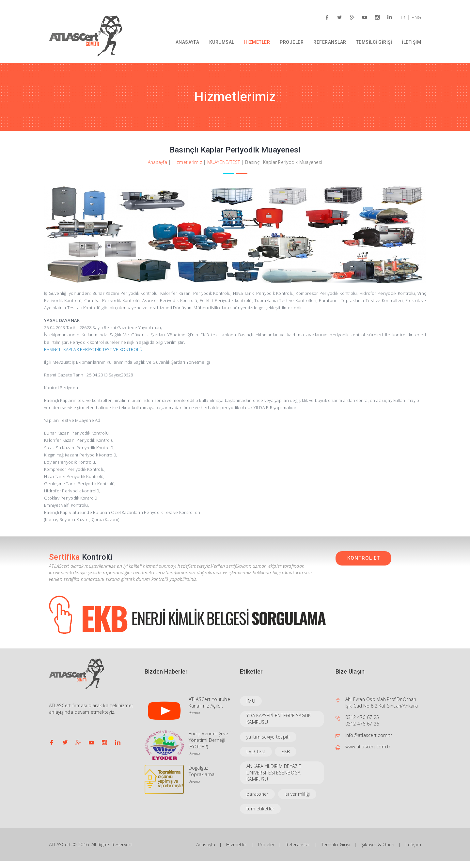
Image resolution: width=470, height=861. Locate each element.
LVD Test (255, 751)
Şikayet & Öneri (378, 844)
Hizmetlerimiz (187, 162)
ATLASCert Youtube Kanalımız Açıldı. (209, 702)
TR (402, 17)
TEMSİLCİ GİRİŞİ (374, 42)
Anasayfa (157, 162)
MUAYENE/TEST (223, 162)
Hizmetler (236, 844)
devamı (194, 712)
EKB (285, 751)
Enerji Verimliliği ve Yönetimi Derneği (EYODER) (208, 740)
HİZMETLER (257, 42)
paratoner (257, 794)
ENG (416, 17)
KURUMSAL (221, 42)
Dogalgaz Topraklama (202, 771)
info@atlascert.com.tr (368, 735)
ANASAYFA (187, 42)
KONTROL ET (363, 558)
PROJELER (292, 42)
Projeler (266, 844)
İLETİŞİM (411, 42)
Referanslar (298, 844)
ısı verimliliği (297, 794)
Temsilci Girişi (336, 844)
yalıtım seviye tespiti (268, 737)
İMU (250, 701)
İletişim (413, 844)
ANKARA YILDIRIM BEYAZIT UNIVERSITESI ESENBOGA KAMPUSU (273, 772)
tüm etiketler (260, 808)
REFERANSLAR (329, 42)
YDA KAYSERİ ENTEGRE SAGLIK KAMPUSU (278, 718)
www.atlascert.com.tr (368, 746)
